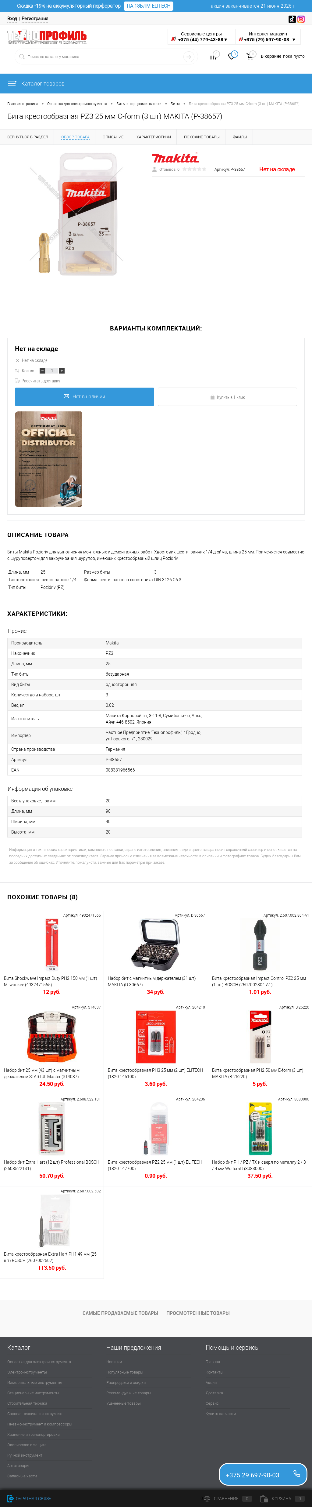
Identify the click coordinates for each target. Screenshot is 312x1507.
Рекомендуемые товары (128, 1393)
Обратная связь (29, 1498)
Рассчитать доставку (37, 381)
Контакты (214, 1372)
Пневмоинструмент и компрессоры (39, 1424)
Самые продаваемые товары (120, 1313)
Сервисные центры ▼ (199, 36)
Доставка (214, 1393)
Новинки (114, 1361)
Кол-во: (28, 370)
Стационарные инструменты (33, 1393)
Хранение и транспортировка (33, 1434)
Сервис (212, 1403)
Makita (112, 642)
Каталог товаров (36, 83)
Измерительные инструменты (34, 1382)
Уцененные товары (123, 1403)
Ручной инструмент (24, 1455)
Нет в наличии (84, 397)
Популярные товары (124, 1372)
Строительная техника (27, 1403)
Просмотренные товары (198, 1313)
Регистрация (35, 18)
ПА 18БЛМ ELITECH (148, 6)
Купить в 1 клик (227, 397)
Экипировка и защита (27, 1445)
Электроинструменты (27, 1372)
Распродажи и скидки (126, 1382)
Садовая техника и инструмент (35, 1413)
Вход (12, 18)
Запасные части (22, 1476)
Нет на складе (36, 348)
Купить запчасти (221, 1413)
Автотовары (18, 1465)
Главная (213, 1361)
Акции (211, 1382)
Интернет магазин (268, 36)
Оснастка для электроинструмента (39, 1361)
